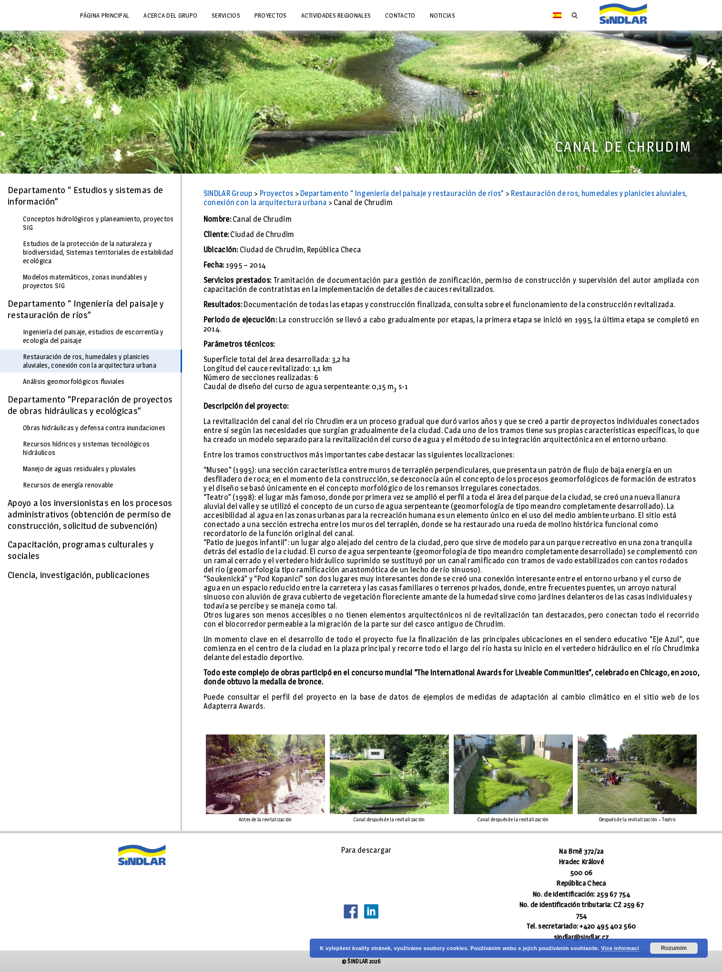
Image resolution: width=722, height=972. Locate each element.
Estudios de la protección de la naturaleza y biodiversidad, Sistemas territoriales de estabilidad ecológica (98, 252)
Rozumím (674, 948)
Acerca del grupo (170, 15)
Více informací (620, 948)
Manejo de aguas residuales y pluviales (79, 469)
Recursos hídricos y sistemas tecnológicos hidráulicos (86, 448)
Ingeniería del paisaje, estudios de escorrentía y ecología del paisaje (93, 336)
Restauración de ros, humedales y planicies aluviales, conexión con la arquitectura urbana (89, 361)
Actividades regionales (336, 15)
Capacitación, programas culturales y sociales (80, 549)
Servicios (226, 15)
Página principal (105, 15)
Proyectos (270, 15)
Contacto (400, 15)
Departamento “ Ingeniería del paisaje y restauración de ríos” (86, 309)
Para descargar (366, 850)
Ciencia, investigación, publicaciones (79, 574)
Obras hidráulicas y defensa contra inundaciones (94, 428)
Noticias (442, 15)
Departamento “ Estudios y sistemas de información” (85, 195)
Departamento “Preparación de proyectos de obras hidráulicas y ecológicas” (90, 404)
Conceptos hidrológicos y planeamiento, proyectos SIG (98, 223)
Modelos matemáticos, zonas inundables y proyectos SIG (85, 281)
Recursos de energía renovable (68, 485)
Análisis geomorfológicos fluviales (73, 381)
